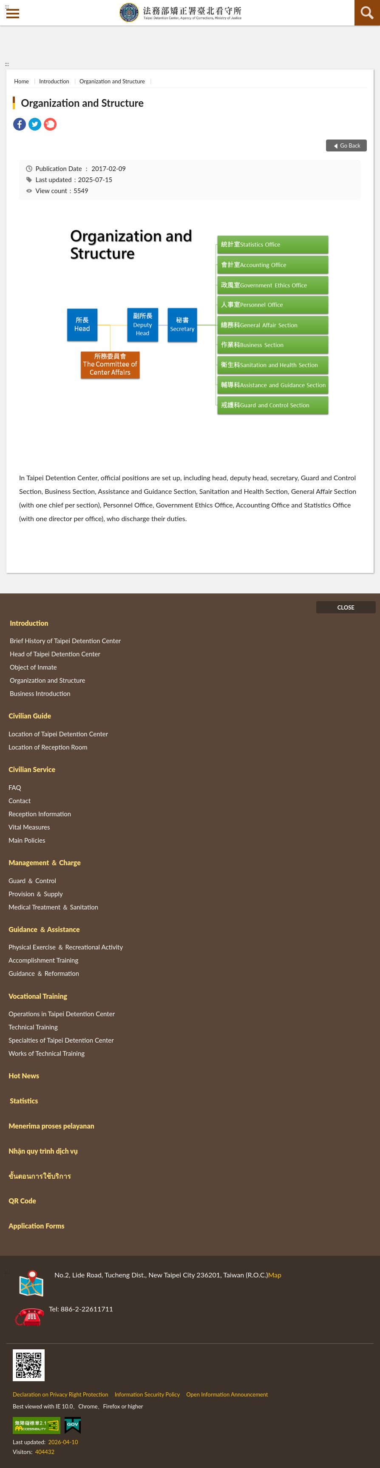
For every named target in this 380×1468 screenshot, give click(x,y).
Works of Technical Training (47, 1053)
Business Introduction (40, 693)
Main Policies (27, 840)
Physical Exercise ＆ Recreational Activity (66, 947)
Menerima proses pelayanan (51, 1126)
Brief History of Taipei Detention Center (65, 640)
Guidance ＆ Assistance (44, 929)
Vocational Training (38, 996)
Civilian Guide (30, 716)
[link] (19, 125)
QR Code (22, 1201)
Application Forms (36, 1226)
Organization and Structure (112, 81)
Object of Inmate (33, 667)
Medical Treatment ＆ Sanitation (53, 907)
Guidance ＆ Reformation (44, 973)
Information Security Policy (147, 1394)
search (367, 13)
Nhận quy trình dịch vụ (43, 1151)
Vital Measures (29, 827)
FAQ (15, 787)
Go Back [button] (350, 145)
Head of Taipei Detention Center (55, 654)
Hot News (24, 1076)
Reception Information (40, 814)
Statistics (24, 1101)
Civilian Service (32, 769)
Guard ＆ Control (32, 880)
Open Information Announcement (227, 1394)
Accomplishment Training (43, 960)
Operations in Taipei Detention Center (62, 1014)
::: (7, 6)
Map (274, 1275)
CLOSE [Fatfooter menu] (345, 607)
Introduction (54, 81)
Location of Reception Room (48, 747)
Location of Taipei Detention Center (58, 734)
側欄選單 (12, 13)
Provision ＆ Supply (36, 894)
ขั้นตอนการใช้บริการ (40, 1176)
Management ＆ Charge (45, 862)
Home (21, 81)
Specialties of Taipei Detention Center (61, 1040)
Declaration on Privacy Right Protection (60, 1394)
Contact (20, 800)
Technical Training (33, 1027)
